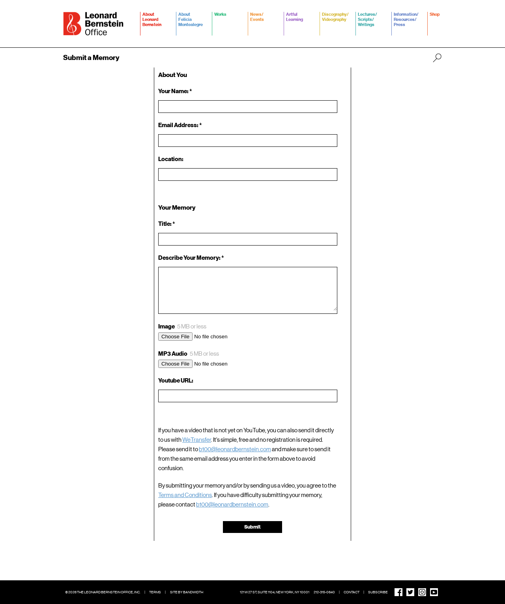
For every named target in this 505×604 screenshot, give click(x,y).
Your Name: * (175, 91)
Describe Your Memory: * (192, 258)
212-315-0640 (324, 592)
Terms (155, 592)
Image (182, 326)
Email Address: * (180, 125)
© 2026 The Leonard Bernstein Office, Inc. (102, 592)
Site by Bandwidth (186, 592)
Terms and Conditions (185, 495)
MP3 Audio (188, 354)
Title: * (166, 224)
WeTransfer (196, 439)
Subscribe (378, 592)
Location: (170, 159)
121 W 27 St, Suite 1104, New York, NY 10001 (274, 592)
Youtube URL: (175, 381)
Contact (351, 592)
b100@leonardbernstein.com (235, 449)
